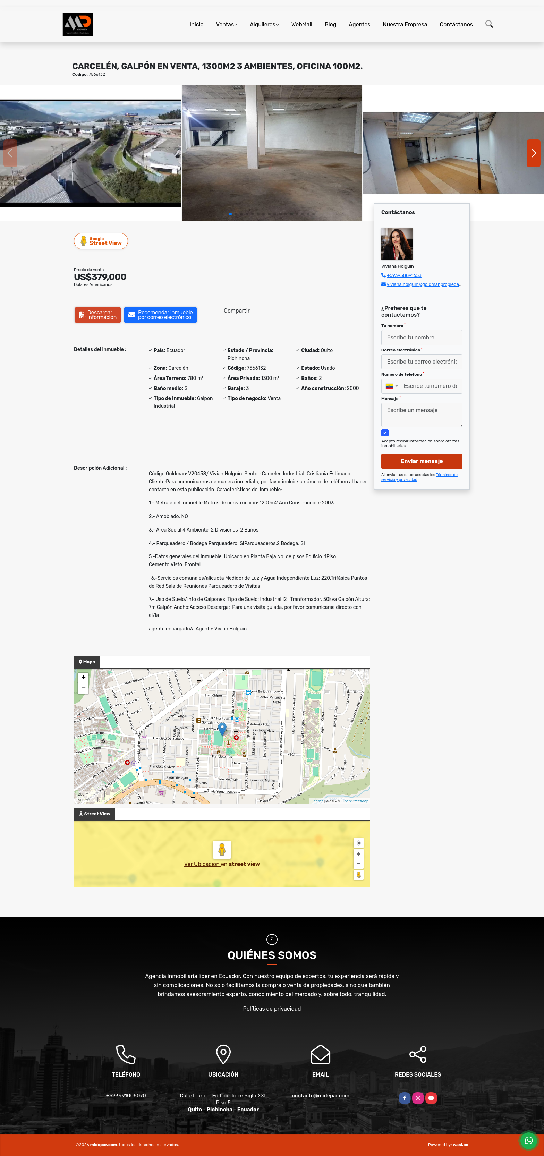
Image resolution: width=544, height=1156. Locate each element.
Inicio (197, 24)
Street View (101, 241)
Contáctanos (456, 24)
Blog (330, 24)
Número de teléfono (402, 374)
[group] (90, 153)
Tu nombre (393, 326)
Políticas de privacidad (272, 1008)
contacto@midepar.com (320, 1096)
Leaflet (317, 801)
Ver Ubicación (202, 864)
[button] (230, 214)
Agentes (359, 24)
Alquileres (262, 24)
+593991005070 (126, 1096)
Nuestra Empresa (405, 24)
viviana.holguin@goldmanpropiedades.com (432, 284)
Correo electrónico (402, 350)
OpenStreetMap (354, 801)
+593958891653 (404, 275)
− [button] (83, 688)
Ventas (225, 24)
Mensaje (391, 398)
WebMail (301, 24)
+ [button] (83, 678)
